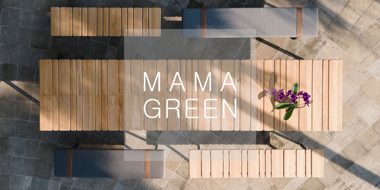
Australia (231, 171)
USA (143, 171)
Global (183, 171)
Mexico (278, 171)
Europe (101, 171)
